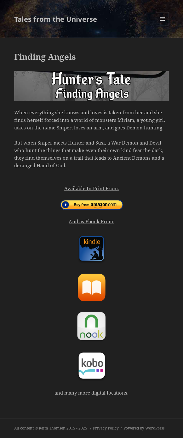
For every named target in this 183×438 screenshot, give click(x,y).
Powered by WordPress (143, 428)
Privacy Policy (106, 428)
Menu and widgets (162, 25)
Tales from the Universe (55, 19)
